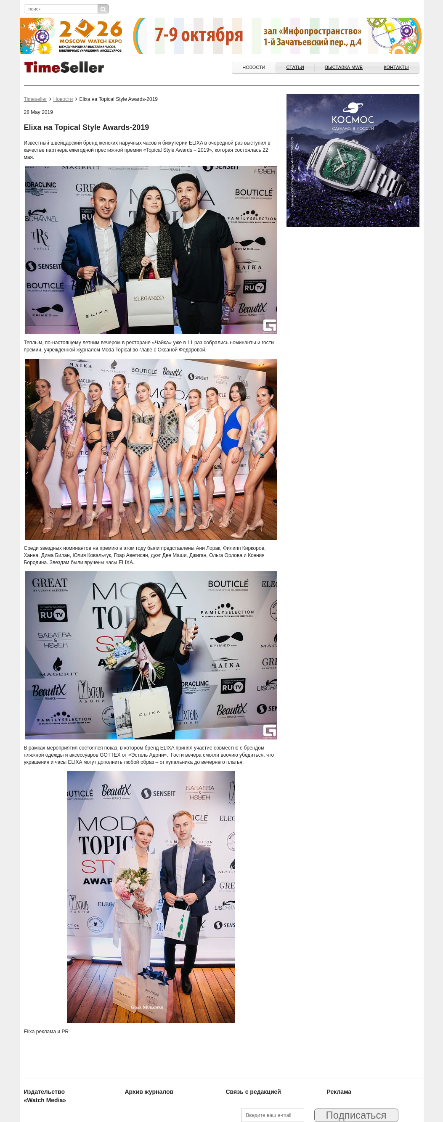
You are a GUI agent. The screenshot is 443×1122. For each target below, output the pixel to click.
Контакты (396, 67)
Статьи (295, 67)
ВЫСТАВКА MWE (344, 67)
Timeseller (35, 99)
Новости (253, 67)
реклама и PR (52, 1032)
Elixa (29, 1032)
